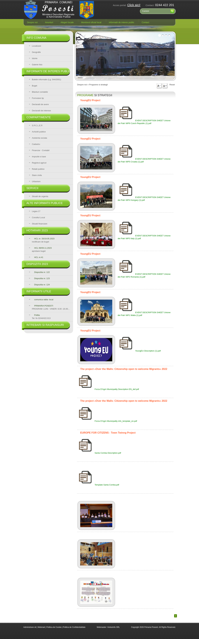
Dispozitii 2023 (37, 264)
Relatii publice (38, 169)
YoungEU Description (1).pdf (139, 351)
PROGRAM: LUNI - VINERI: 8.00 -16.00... (51, 307)
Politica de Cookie (54, 627)
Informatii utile (38, 291)
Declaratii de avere (40, 104)
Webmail (41, 627)
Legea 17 (36, 211)
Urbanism (36, 181)
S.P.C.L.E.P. (37, 125)
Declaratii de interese (41, 110)
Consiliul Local (38, 217)
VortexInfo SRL (113, 627)
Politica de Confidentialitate (74, 627)
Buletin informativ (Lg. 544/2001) (46, 79)
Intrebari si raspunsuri (45, 324)
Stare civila (37, 175)
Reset (172, 84)
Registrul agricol (39, 163)
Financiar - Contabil (40, 150)
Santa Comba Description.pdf (99, 453)
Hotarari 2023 (37, 230)
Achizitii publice (39, 132)
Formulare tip (38, 98)
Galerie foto (37, 64)
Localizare (36, 46)
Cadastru (36, 144)
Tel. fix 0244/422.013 (41, 316)
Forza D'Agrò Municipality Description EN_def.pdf (108, 389)
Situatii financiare (39, 224)
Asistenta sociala (39, 138)
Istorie (34, 58)
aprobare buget (42, 249)
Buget (34, 86)
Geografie (36, 52)
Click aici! (133, 5)
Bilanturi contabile (40, 92)
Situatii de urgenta (40, 196)
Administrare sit (29, 627)
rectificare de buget (43, 240)
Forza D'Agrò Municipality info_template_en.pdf (107, 421)
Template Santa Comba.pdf (98, 485)
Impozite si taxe (39, 156)
